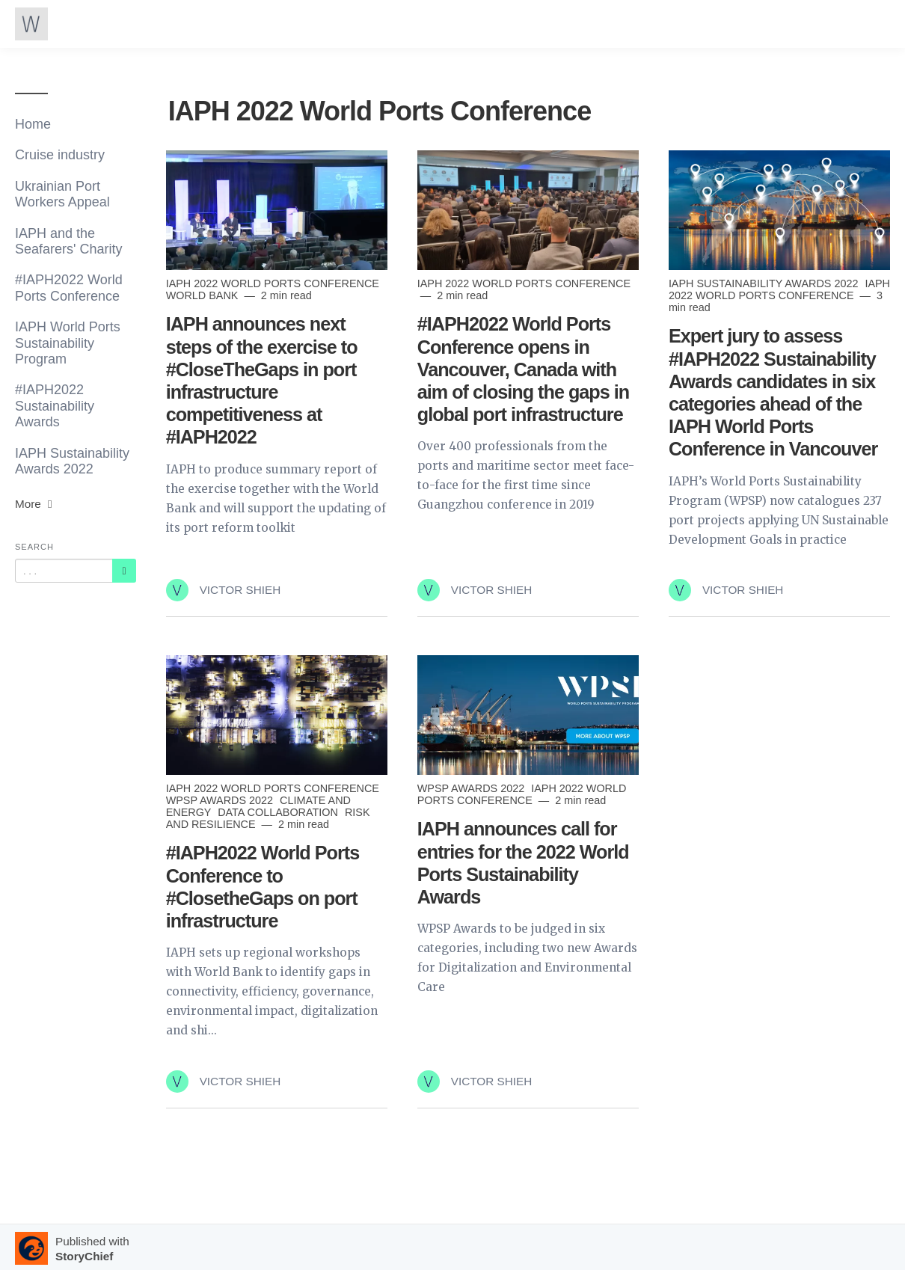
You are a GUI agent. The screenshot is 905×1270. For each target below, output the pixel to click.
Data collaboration (279, 812)
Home (33, 124)
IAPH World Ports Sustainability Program (67, 342)
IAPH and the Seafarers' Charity (69, 241)
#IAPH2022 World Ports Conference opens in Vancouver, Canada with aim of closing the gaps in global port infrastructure (523, 369)
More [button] (35, 503)
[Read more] (276, 210)
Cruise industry (60, 154)
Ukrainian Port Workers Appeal (62, 194)
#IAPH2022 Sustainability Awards (54, 405)
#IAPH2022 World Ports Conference (69, 287)
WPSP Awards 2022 (221, 800)
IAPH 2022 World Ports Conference (272, 283)
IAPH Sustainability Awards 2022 (72, 461)
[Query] (64, 571)
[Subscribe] (124, 571)
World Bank (204, 295)
